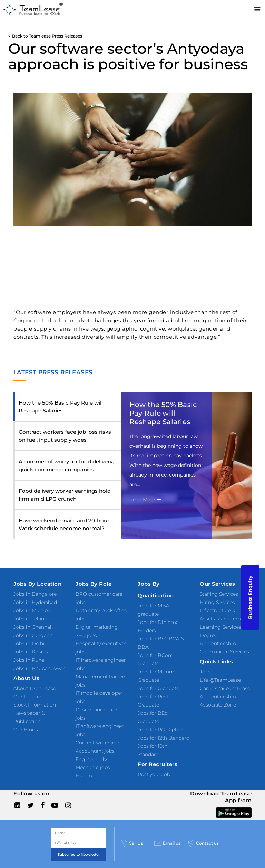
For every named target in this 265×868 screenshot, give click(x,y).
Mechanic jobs (93, 767)
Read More (145, 499)
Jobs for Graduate (158, 688)
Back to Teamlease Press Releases (45, 36)
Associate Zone (218, 705)
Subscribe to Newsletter (79, 854)
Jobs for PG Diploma (162, 729)
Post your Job (154, 774)
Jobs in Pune (28, 660)
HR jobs (85, 776)
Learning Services (220, 627)
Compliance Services (224, 652)
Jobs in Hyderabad (35, 602)
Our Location (29, 696)
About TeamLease (34, 688)
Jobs (205, 672)
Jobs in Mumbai (32, 610)
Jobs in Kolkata (31, 652)
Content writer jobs (98, 743)
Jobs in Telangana (34, 619)
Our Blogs (25, 729)
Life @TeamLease (220, 680)
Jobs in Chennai (32, 627)
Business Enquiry (250, 597)
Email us (167, 843)
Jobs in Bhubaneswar (39, 668)
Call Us (131, 843)
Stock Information (34, 705)
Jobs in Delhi (29, 643)
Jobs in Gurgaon (33, 635)
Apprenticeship (218, 696)
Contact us (203, 843)
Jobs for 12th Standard (163, 738)
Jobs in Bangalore (35, 594)
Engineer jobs (92, 759)
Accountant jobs (95, 751)
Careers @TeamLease (225, 688)
